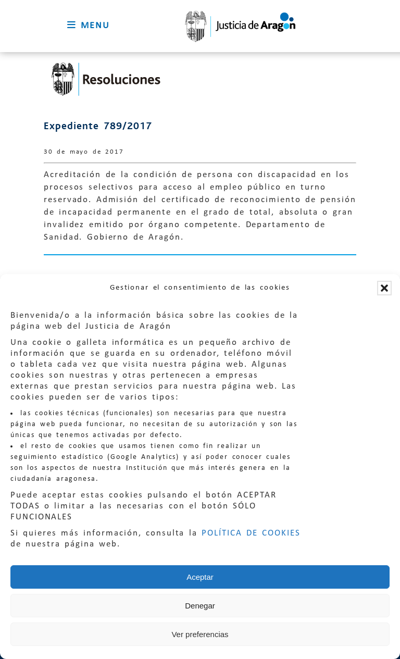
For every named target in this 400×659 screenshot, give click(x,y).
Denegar (200, 605)
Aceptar (200, 577)
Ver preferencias (199, 634)
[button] (384, 288)
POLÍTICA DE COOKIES (251, 533)
